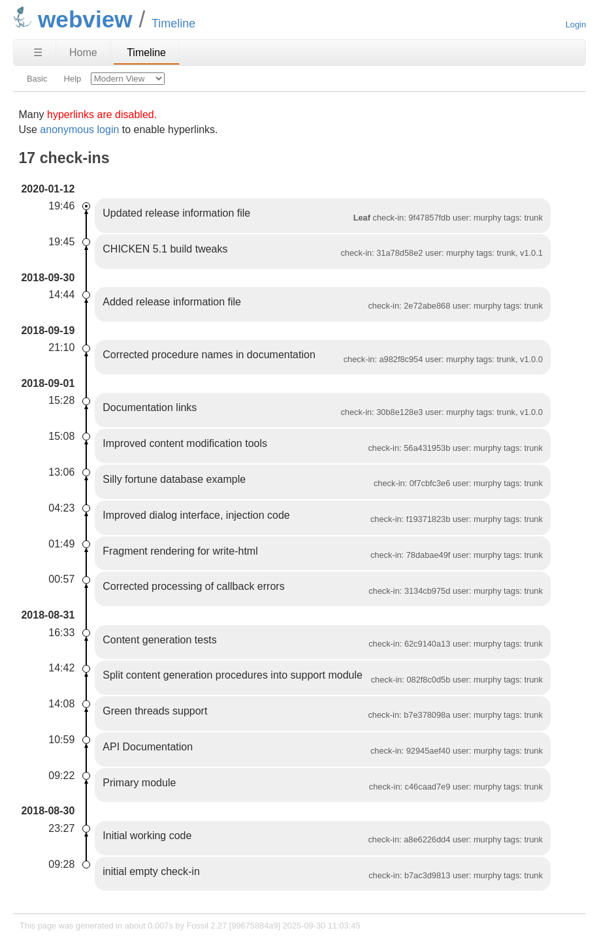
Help (72, 79)
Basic (37, 79)
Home (83, 52)
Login (576, 24)
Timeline (146, 52)
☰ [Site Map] (37, 52)
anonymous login (79, 129)
